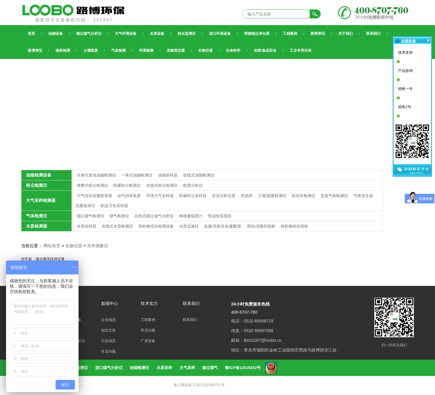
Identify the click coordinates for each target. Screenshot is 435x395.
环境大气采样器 (160, 195)
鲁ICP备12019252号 (243, 367)
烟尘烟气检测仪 (91, 216)
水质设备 (157, 33)
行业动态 (108, 341)
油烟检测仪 (139, 367)
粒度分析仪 (193, 185)
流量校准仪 (86, 205)
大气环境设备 (126, 33)
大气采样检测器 (41, 200)
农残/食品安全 (265, 50)
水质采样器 (87, 226)
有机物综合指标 (294, 226)
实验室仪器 (176, 50)
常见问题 (108, 351)
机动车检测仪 (304, 195)
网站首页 (52, 245)
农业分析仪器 (224, 195)
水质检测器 (36, 226)
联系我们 (373, 33)
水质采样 (164, 367)
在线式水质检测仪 (118, 226)
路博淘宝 (35, 50)
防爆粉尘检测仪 (127, 185)
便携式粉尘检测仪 (93, 185)
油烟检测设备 (38, 175)
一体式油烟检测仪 (137, 175)
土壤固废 (90, 50)
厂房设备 (148, 341)
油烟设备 (55, 33)
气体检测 (118, 50)
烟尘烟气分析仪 (89, 33)
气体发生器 (363, 195)
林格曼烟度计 (191, 216)
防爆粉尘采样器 (193, 195)
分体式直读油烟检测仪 (97, 175)
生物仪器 (205, 50)
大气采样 (187, 367)
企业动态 (108, 320)
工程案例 (290, 33)
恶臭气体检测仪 (335, 195)
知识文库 (108, 330)
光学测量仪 (97, 245)
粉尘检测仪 (36, 185)
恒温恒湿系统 (219, 216)
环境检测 (146, 50)
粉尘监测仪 (187, 33)
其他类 (247, 195)
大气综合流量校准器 (95, 195)
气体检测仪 (36, 215)
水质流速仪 (189, 226)
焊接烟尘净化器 (256, 33)
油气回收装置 (129, 195)
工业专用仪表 (300, 50)
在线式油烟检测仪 (198, 175)
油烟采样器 (168, 175)
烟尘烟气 (210, 367)
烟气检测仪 (119, 216)
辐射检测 (63, 50)
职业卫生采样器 (114, 205)
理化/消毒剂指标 (261, 226)
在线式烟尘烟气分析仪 (154, 216)
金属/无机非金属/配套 (223, 226)
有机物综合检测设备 (156, 226)
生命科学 (233, 50)
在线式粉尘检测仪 (162, 185)
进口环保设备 (220, 33)
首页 (31, 33)
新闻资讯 (318, 33)
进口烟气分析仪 (109, 367)
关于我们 (345, 33)
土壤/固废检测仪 (272, 195)
